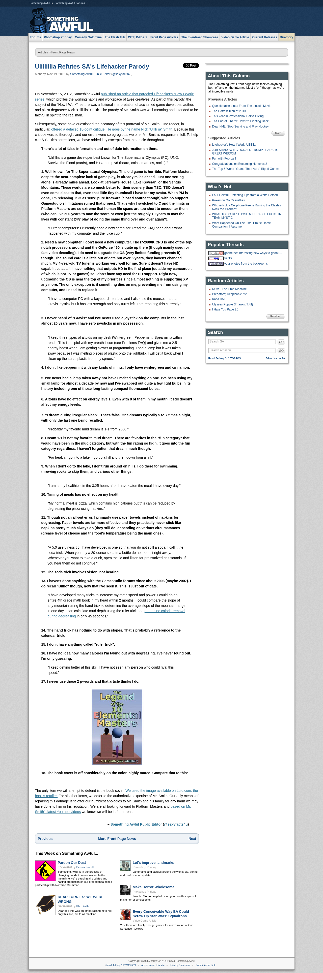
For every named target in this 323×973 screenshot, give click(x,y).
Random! (275, 316)
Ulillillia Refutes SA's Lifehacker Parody (92, 66)
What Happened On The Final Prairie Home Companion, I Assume (241, 224)
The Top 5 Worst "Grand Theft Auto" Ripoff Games (246, 169)
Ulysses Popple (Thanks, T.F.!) (232, 304)
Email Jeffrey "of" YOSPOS (224, 358)
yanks (228, 258)
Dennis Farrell (85, 867)
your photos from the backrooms (246, 263)
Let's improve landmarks (153, 863)
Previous (45, 839)
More (278, 133)
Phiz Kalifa (83, 906)
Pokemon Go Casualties (228, 200)
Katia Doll (218, 299)
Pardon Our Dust (72, 863)
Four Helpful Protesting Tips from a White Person (245, 195)
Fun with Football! (224, 158)
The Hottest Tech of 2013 (229, 111)
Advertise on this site (153, 965)
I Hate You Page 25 (225, 309)
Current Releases (264, 37)
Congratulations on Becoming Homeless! (239, 164)
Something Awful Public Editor (90, 74)
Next (192, 839)
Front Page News (63, 52)
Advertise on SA (275, 358)
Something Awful (40, 3)
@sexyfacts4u (121, 74)
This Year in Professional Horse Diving (238, 116)
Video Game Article (144, 920)
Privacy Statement (180, 965)
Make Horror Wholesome (153, 887)
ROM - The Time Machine (229, 289)
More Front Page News (117, 839)
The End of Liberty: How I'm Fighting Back (240, 121)
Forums (35, 37)
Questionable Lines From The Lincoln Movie (242, 106)
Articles (43, 52)
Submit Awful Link (206, 965)
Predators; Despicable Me (229, 294)
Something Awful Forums (70, 3)
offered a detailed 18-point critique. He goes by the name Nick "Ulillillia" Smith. (112, 129)
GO (281, 342)
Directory (286, 37)
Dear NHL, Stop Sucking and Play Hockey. (241, 126)
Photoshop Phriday (144, 867)
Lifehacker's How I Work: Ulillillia (234, 144)
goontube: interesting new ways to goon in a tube (254, 253)
